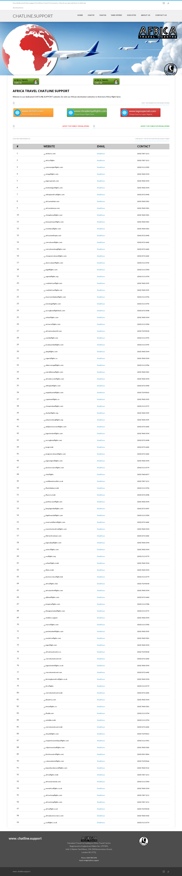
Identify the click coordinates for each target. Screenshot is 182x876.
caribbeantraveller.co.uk (54, 481)
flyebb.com (50, 713)
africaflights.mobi (52, 775)
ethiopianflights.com (53, 386)
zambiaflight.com (52, 338)
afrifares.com (51, 154)
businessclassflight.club (54, 577)
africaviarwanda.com (53, 782)
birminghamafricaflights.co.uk (56, 679)
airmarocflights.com (53, 324)
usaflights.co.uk (51, 823)
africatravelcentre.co (53, 652)
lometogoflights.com (53, 304)
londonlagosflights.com (54, 188)
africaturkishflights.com (54, 590)
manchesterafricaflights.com (56, 529)
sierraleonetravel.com (54, 672)
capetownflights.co (52, 399)
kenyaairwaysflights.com (55, 222)
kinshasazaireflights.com (55, 754)
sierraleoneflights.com (54, 242)
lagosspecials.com (52, 181)
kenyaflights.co (51, 706)
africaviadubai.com (52, 201)
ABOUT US (145, 15)
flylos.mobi (50, 570)
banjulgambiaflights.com (54, 509)
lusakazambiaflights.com (54, 345)
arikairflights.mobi (52, 563)
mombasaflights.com (53, 229)
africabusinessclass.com (54, 816)
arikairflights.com (52, 317)
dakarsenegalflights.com (54, 365)
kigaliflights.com (51, 270)
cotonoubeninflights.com (55, 761)
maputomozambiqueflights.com (57, 741)
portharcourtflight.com (54, 502)
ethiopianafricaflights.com (55, 195)
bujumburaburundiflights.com (56, 768)
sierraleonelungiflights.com (56, 249)
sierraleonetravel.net (53, 659)
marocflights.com (52, 625)
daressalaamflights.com (54, 263)
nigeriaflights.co (51, 358)
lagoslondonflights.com (54, 433)
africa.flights (50, 160)
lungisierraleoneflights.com (56, 454)
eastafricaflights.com (53, 638)
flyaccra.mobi (50, 495)
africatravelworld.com (54, 331)
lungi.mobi (49, 447)
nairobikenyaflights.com (54, 372)
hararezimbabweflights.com (56, 297)
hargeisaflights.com (53, 604)
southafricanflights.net (54, 290)
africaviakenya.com (53, 208)
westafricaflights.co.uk (54, 788)
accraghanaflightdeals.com (55, 311)
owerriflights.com (52, 549)
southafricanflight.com (54, 283)
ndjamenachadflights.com (55, 747)
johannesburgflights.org (54, 420)
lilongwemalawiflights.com (55, 611)
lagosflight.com (51, 645)
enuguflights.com (52, 174)
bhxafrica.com (51, 700)
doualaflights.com (52, 734)
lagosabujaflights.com (53, 543)
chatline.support (51, 618)
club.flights (50, 474)
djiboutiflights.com (52, 597)
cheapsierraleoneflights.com (56, 256)
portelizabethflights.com (54, 631)
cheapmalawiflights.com (54, 406)
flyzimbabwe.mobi (52, 488)
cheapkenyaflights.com (54, 215)
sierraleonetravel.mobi (54, 693)
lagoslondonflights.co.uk (54, 666)
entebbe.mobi (51, 720)
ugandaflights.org (52, 276)
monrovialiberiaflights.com (55, 522)
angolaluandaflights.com (54, 392)
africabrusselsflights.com (55, 379)
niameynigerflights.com (54, 167)
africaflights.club (52, 584)
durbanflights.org (52, 413)
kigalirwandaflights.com (54, 515)
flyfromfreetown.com (53, 536)
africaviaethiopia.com (53, 235)
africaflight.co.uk (52, 809)
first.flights (50, 686)
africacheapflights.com (54, 795)
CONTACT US (161, 15)
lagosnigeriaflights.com (54, 461)
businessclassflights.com (55, 468)
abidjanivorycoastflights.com (56, 427)
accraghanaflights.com (54, 440)
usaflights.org (51, 556)
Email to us (101, 154)
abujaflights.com (52, 352)
